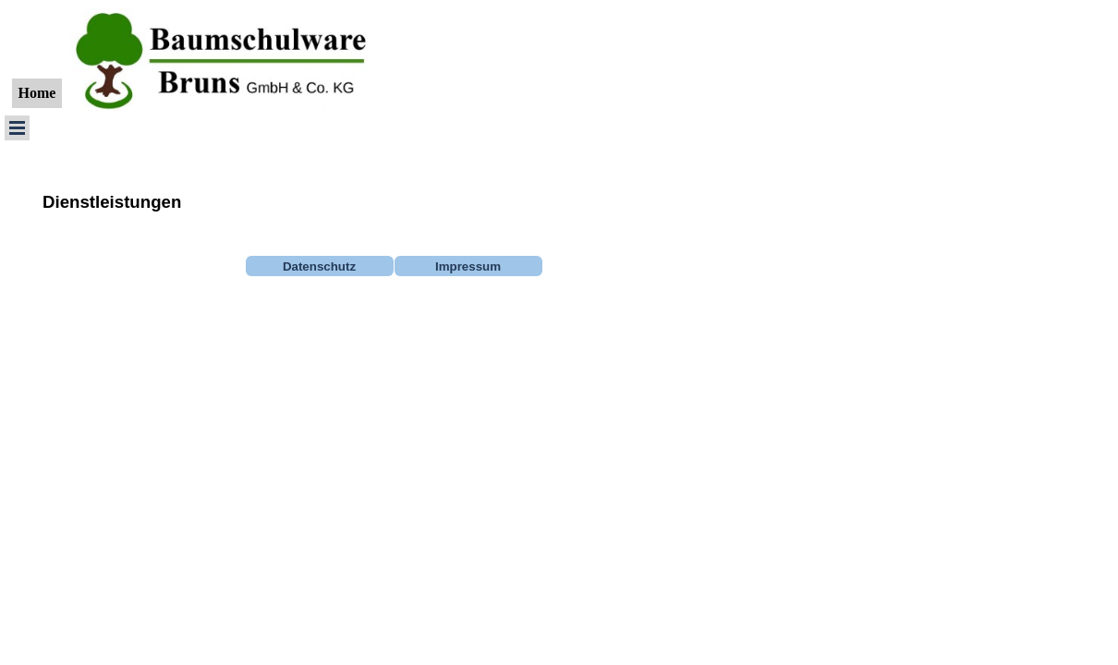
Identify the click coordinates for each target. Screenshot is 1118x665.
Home (37, 93)
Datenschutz (319, 266)
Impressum (468, 266)
